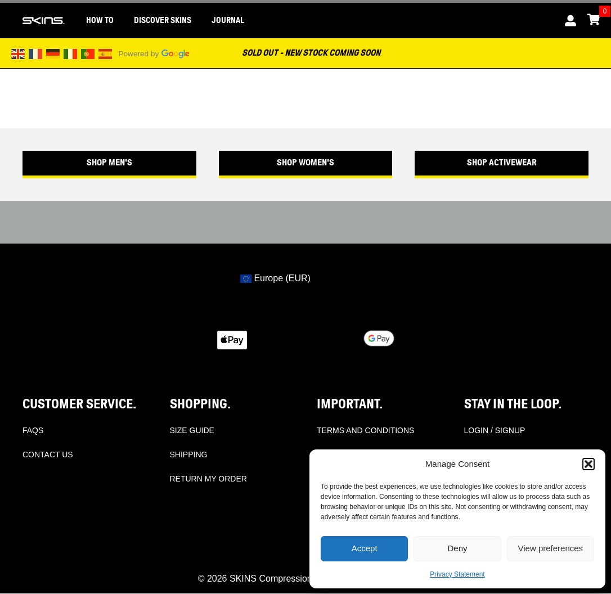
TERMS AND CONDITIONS (365, 430)
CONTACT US (48, 454)
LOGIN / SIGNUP (494, 430)
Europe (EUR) (275, 278)
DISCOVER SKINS (162, 20)
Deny (457, 548)
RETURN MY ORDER (208, 478)
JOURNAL (228, 20)
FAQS (33, 430)
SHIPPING (189, 454)
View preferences (550, 548)
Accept (365, 548)
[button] (588, 464)
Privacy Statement (457, 574)
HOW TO (100, 20)
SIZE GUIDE (192, 430)
